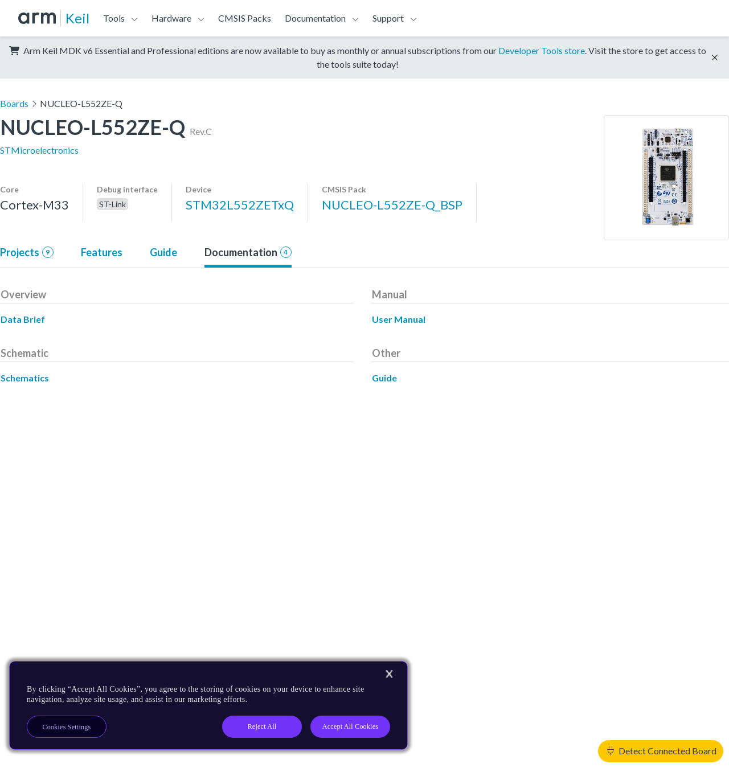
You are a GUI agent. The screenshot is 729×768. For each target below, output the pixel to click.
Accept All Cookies (350, 726)
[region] (208, 705)
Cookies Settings (67, 727)
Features (101, 252)
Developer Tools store (541, 50)
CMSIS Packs (244, 18)
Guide (163, 252)
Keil (77, 18)
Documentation (315, 18)
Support (388, 18)
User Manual (398, 319)
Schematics (25, 377)
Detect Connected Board (661, 750)
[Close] (389, 674)
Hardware (171, 18)
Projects (27, 252)
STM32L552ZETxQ (240, 204)
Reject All (262, 726)
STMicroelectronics (39, 150)
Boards (14, 103)
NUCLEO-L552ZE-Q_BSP (392, 204)
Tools (114, 18)
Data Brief (23, 319)
